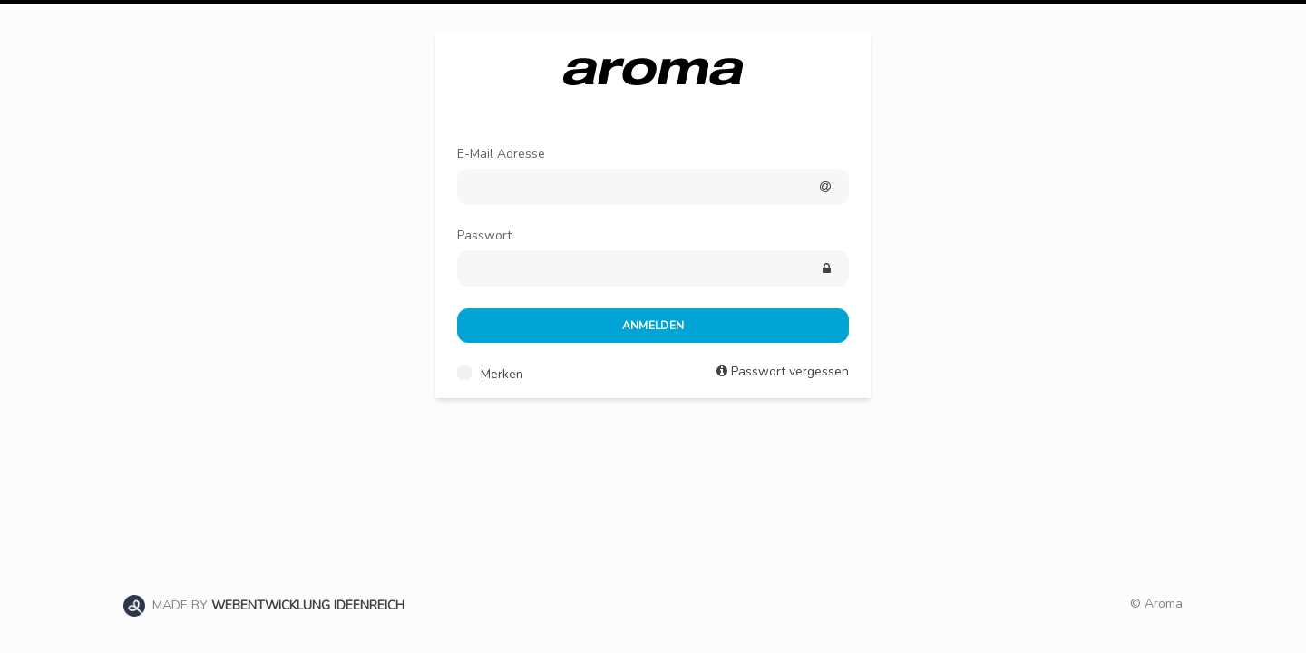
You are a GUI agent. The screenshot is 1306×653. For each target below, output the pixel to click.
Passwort (484, 235)
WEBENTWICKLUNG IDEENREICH (307, 605)
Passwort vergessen (790, 371)
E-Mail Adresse (501, 153)
